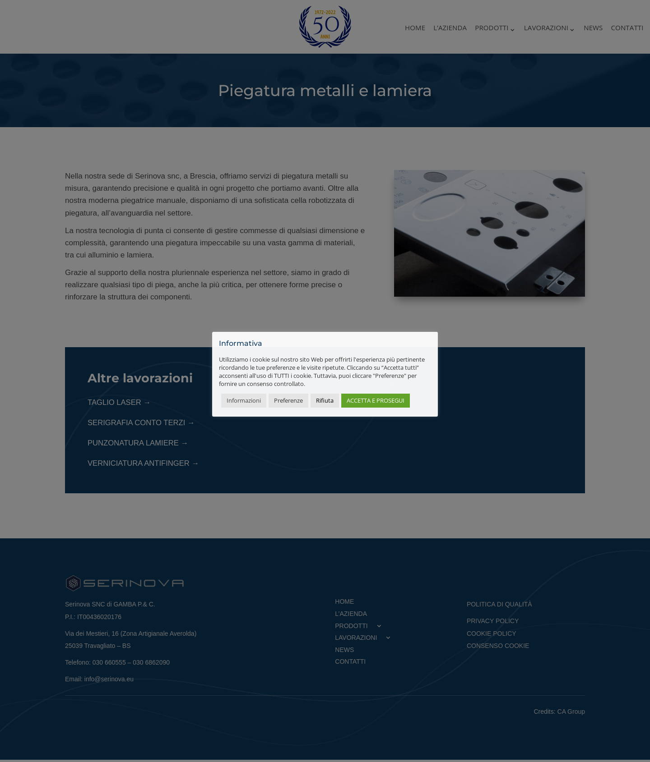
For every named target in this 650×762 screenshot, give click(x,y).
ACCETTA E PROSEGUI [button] (375, 400)
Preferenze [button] (288, 400)
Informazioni (244, 400)
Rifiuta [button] (325, 400)
